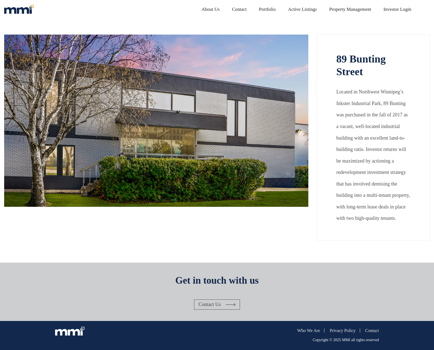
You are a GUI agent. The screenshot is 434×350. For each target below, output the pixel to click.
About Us (211, 9)
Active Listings (302, 9)
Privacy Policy (343, 330)
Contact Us (209, 304)
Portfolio (267, 9)
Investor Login (397, 9)
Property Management (350, 9)
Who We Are (308, 330)
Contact (239, 9)
